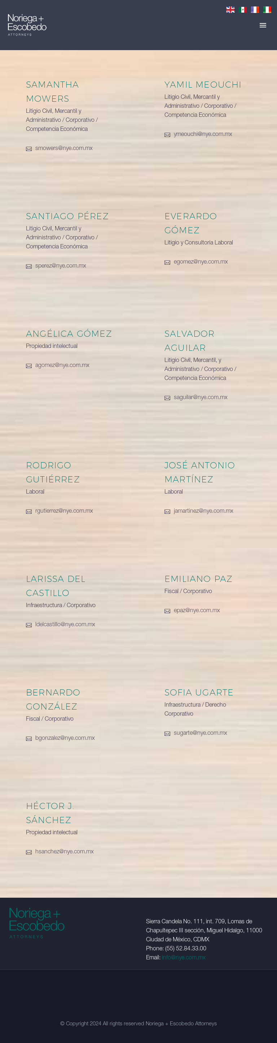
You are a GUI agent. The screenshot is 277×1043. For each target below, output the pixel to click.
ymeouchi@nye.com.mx (203, 135)
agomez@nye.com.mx (62, 366)
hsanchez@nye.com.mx (64, 852)
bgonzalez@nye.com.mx (65, 739)
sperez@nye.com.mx (60, 266)
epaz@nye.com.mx (197, 611)
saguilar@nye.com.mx (201, 398)
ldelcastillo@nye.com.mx (65, 625)
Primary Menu (263, 25)
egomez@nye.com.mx (201, 262)
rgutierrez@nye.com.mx (64, 511)
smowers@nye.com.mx (64, 149)
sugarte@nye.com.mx (200, 734)
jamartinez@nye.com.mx (203, 511)
